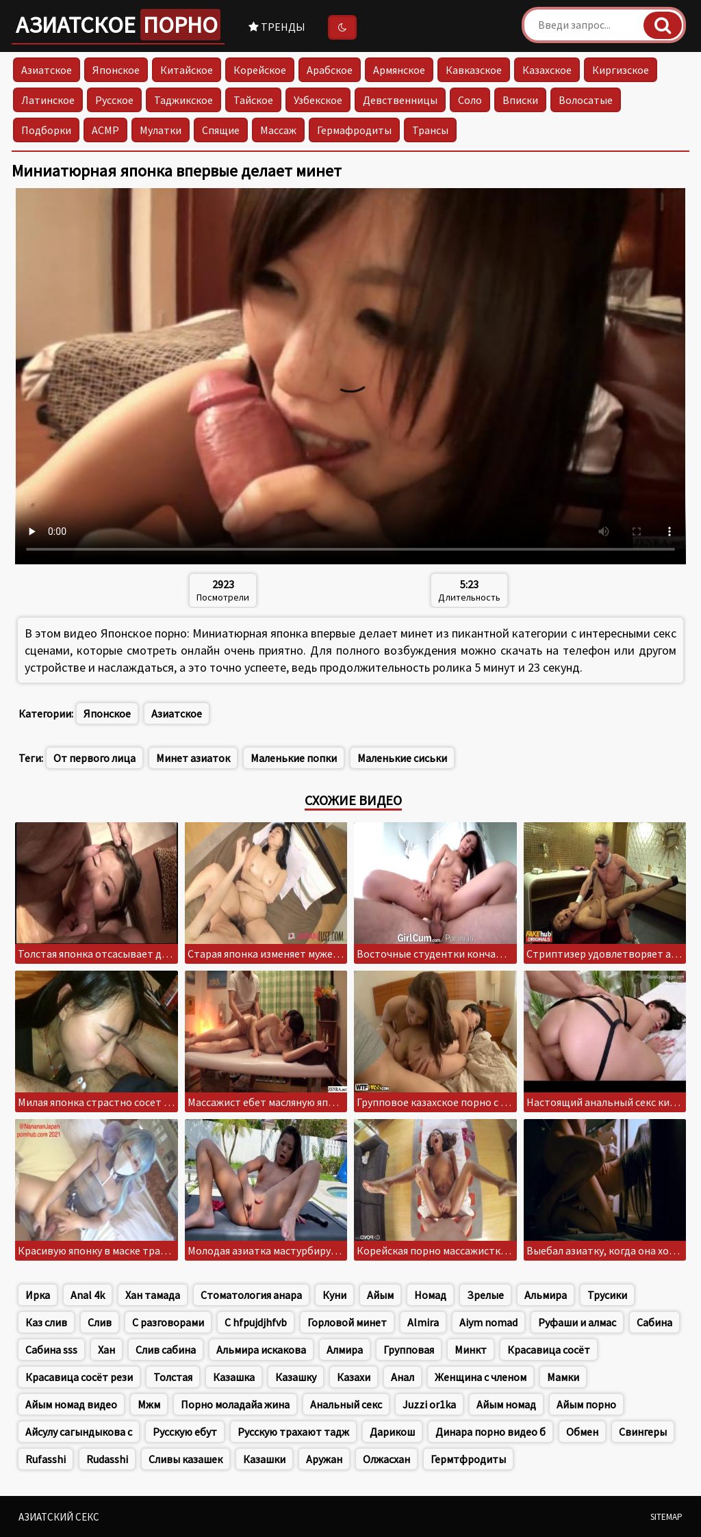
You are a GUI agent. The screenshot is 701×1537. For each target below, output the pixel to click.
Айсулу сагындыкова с (78, 1432)
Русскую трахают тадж (293, 1432)
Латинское (48, 100)
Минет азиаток (193, 758)
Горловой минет (347, 1322)
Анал (402, 1377)
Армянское (399, 70)
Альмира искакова (261, 1349)
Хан (106, 1349)
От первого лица (94, 758)
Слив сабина (166, 1349)
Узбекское (318, 100)
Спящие (221, 130)
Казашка (234, 1377)
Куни (334, 1295)
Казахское (547, 70)
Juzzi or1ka (429, 1404)
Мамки (563, 1377)
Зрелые (485, 1295)
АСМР (105, 130)
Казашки (264, 1459)
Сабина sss (51, 1349)
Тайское (253, 100)
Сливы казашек (185, 1459)
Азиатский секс (58, 1516)
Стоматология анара (251, 1295)
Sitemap (666, 1517)
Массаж (278, 130)
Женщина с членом (480, 1377)
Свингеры (643, 1432)
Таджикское (183, 100)
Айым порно (586, 1404)
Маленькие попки (294, 758)
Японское (116, 70)
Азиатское (118, 24)
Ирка (37, 1295)
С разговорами (168, 1322)
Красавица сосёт (548, 1349)
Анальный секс (346, 1404)
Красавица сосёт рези (79, 1377)
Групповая (408, 1349)
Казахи (353, 1377)
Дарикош (392, 1432)
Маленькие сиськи (402, 758)
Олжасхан (386, 1459)
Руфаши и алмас (577, 1322)
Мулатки (160, 130)
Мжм (149, 1404)
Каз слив (46, 1322)
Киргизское (620, 70)
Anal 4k (88, 1295)
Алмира (345, 1349)
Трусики (607, 1295)
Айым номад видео (71, 1404)
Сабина (654, 1322)
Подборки (46, 130)
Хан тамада (152, 1295)
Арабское (330, 70)
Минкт (471, 1349)
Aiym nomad (488, 1322)
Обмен (582, 1432)
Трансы (430, 130)
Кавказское (474, 70)
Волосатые (586, 100)
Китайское (186, 70)
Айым (380, 1295)
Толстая (172, 1377)
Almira (423, 1322)
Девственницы (400, 100)
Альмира (545, 1295)
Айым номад (506, 1404)
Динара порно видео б (490, 1432)
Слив (100, 1322)
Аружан (324, 1459)
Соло (470, 100)
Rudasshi (107, 1459)
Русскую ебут (185, 1432)
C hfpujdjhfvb (256, 1322)
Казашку (295, 1377)
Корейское (259, 70)
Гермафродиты (354, 130)
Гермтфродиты (468, 1459)
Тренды (276, 27)
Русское (114, 100)
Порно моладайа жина (235, 1404)
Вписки (520, 100)
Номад (430, 1295)
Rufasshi (45, 1459)
